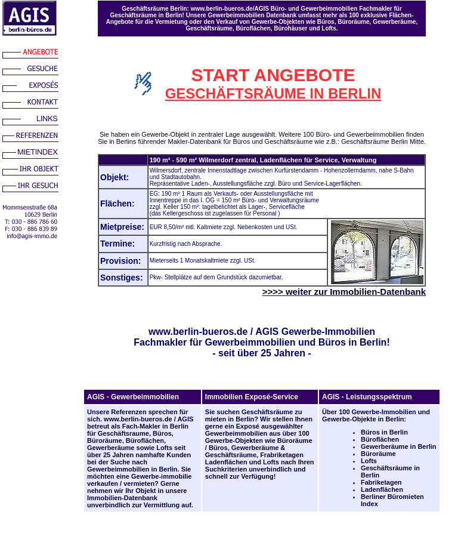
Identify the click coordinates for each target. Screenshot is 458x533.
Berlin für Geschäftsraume (137, 430)
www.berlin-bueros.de (198, 331)
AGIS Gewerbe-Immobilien (315, 331)
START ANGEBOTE (273, 75)
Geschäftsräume (230, 454)
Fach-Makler (141, 426)
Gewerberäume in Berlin (399, 446)
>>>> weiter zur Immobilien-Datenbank (344, 291)
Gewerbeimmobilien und (295, 342)
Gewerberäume (110, 447)
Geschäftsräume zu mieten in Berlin (253, 415)
